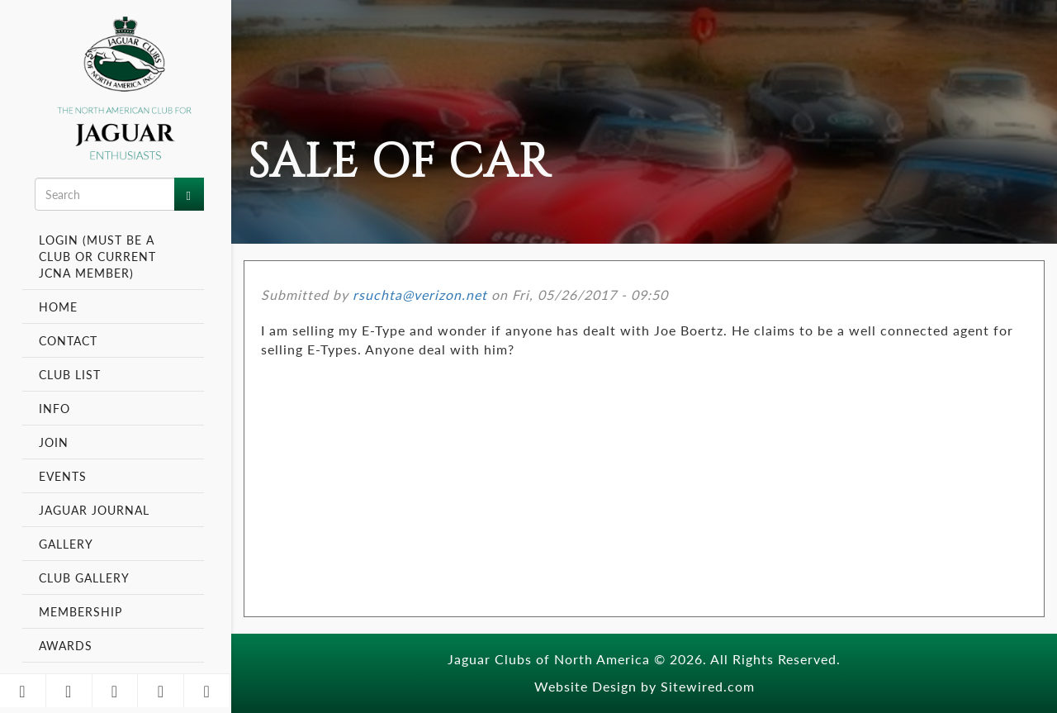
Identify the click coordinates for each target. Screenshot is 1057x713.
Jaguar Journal (94, 509)
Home (58, 306)
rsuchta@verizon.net (420, 294)
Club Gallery (84, 577)
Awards (65, 645)
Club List (70, 374)
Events (65, 476)
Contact (68, 340)
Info (56, 408)
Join (54, 442)
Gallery (66, 543)
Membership (82, 611)
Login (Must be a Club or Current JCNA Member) (97, 256)
